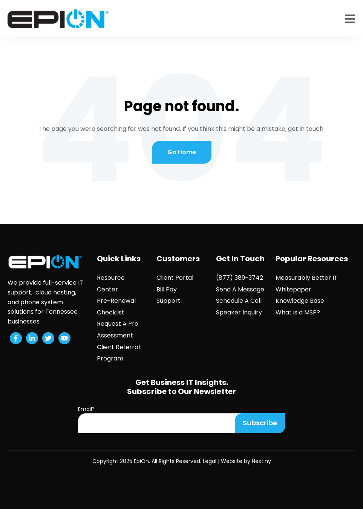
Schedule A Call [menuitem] (239, 300)
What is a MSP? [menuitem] (298, 312)
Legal (209, 461)
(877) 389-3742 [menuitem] (239, 277)
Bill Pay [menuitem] (166, 289)
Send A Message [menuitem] (240, 289)
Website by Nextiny (246, 461)
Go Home (181, 152)
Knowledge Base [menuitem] (300, 300)
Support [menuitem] (168, 300)
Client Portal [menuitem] (174, 277)
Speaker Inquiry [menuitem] (239, 312)
